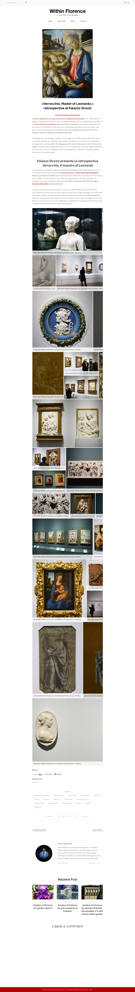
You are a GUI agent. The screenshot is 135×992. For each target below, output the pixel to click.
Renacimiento (53, 803)
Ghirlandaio (68, 799)
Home (50, 21)
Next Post (98, 830)
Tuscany (88, 803)
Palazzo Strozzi (39, 803)
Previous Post (39, 830)
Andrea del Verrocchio (41, 795)
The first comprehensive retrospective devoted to (58, 119)
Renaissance (66, 803)
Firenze (36, 799)
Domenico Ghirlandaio (40, 184)
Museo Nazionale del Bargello (45, 124)
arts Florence (85, 795)
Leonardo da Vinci (83, 799)
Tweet (35, 773)
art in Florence (59, 795)
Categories (61, 21)
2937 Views (85, 816)
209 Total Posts (63, 863)
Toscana (78, 803)
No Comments (49, 816)
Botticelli (97, 795)
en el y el (79, 173)
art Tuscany (72, 795)
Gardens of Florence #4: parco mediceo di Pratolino (67, 908)
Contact (83, 21)
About (72, 21)
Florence (46, 799)
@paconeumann (79, 989)
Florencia (57, 799)
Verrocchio (37, 807)
